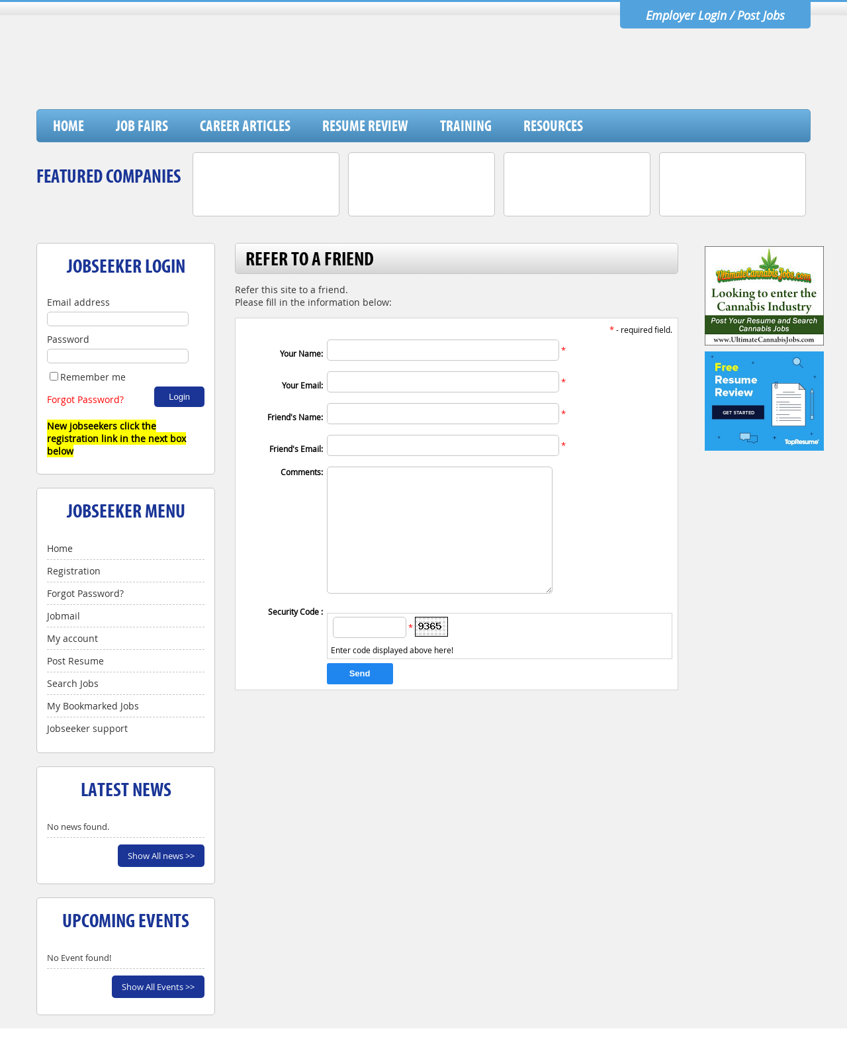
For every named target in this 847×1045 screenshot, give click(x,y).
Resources (553, 125)
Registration (74, 571)
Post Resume (75, 661)
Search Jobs (73, 683)
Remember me (88, 377)
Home (68, 125)
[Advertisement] (569, 75)
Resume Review (365, 125)
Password (68, 339)
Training (466, 125)
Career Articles (245, 125)
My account (72, 638)
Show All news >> (161, 856)
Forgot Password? (85, 399)
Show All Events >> (158, 987)
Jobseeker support (87, 728)
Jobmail (63, 616)
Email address (78, 302)
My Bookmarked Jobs (93, 706)
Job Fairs (142, 125)
